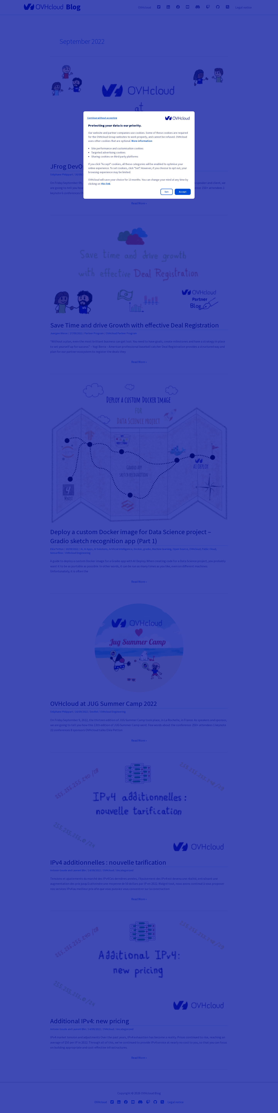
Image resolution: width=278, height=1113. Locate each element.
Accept (182, 191)
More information (142, 141)
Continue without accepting (102, 117)
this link (106, 183)
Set (167, 191)
